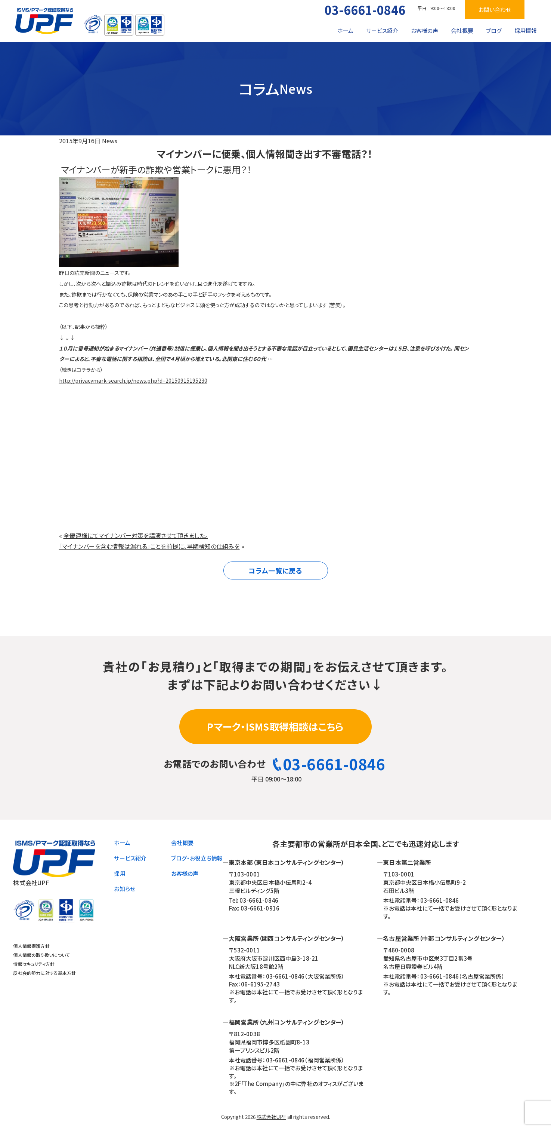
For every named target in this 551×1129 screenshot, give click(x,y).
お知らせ (124, 889)
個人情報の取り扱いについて (41, 955)
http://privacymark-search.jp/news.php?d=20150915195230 (133, 380)
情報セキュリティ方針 (34, 964)
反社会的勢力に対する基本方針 (44, 973)
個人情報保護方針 (31, 946)
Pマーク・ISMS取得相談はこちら (275, 726)
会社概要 (462, 30)
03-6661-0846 (365, 9)
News (109, 140)
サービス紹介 (382, 30)
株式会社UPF (271, 1116)
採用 (119, 873)
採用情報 (525, 30)
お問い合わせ (495, 9)
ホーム (345, 30)
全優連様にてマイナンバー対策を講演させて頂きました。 (136, 535)
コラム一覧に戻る (275, 570)
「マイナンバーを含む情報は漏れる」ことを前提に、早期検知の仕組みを (149, 546)
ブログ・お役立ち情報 (197, 858)
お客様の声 (424, 30)
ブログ (494, 30)
